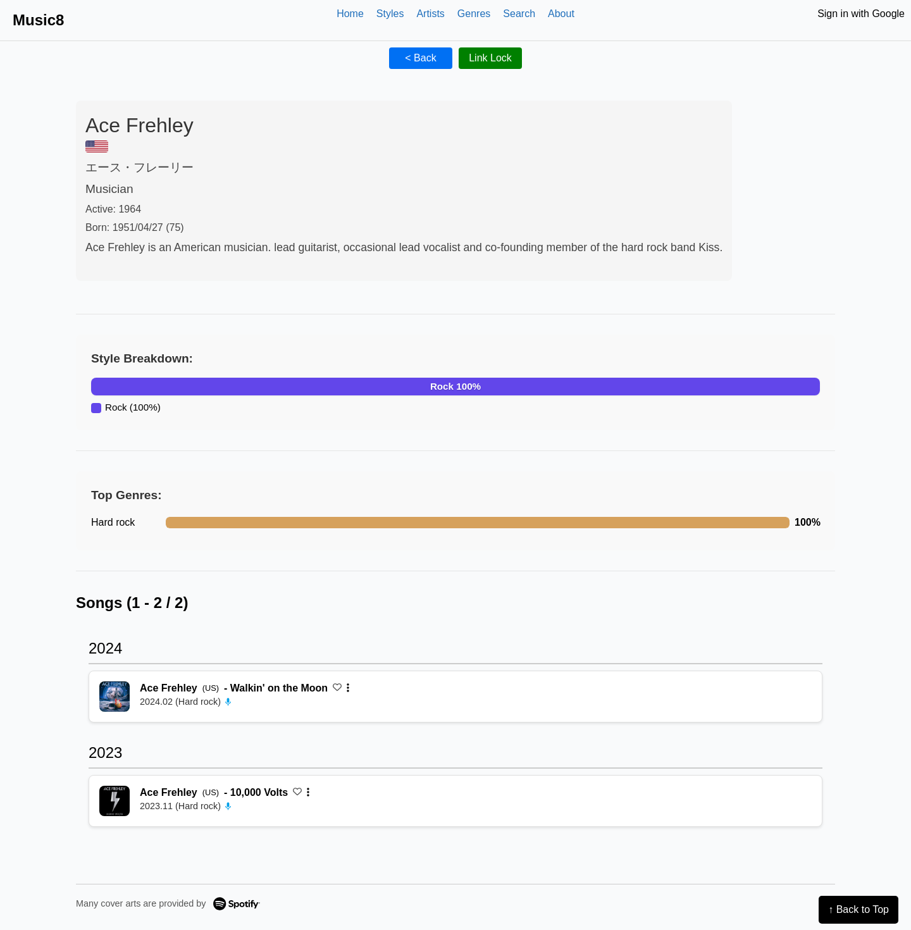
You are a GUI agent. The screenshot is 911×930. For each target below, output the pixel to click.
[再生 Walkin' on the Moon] (114, 696)
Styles (390, 13)
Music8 (38, 19)
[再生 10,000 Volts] (114, 801)
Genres (473, 13)
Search (519, 13)
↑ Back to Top (858, 909)
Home (350, 13)
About (561, 13)
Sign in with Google (861, 13)
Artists (430, 13)
